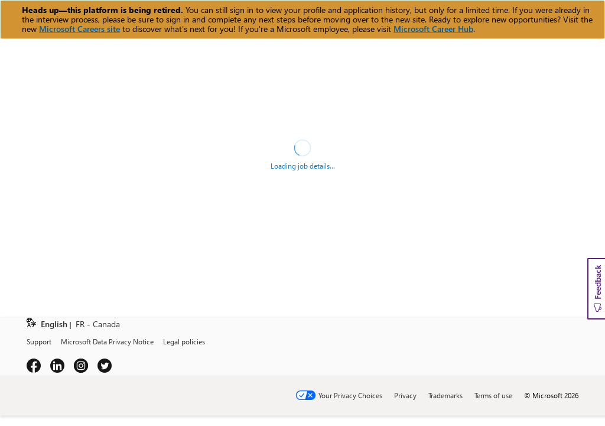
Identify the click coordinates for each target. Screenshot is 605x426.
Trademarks (445, 395)
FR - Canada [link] (98, 325)
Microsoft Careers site (79, 28)
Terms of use (493, 395)
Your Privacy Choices (350, 395)
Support (39, 341)
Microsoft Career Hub (433, 28)
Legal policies (184, 341)
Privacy (405, 395)
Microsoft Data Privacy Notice (107, 341)
